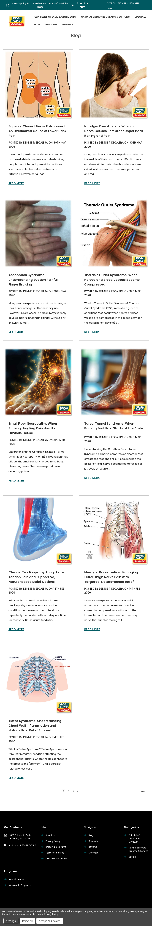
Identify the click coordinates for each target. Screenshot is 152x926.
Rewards (51, 24)
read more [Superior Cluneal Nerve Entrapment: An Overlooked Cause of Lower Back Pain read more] (16, 183)
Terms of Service (55, 852)
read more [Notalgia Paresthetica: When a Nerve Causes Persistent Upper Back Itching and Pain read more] (92, 183)
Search (111, 3)
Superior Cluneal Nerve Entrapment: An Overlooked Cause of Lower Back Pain (37, 131)
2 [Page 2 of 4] (68, 791)
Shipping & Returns (56, 846)
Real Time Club (17, 879)
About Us (50, 835)
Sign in (122, 3)
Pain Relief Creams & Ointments (55, 16)
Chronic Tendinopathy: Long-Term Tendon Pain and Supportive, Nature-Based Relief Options (36, 577)
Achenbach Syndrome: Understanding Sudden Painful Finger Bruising (33, 280)
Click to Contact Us (56, 858)
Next (145, 791)
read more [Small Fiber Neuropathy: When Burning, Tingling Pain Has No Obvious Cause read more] (16, 480)
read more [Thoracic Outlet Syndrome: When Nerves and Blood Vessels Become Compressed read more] (92, 332)
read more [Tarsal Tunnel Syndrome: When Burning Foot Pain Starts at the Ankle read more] (92, 478)
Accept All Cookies (49, 921)
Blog (37, 24)
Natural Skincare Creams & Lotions (105, 16)
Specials (140, 16)
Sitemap (93, 852)
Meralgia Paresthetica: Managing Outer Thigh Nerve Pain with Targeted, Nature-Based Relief (111, 577)
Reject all (27, 921)
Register (135, 3)
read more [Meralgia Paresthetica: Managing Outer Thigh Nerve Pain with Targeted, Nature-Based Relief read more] (92, 629)
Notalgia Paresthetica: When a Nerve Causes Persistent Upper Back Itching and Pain (113, 131)
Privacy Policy (53, 841)
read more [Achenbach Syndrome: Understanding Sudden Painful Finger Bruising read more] (16, 332)
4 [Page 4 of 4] (78, 791)
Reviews (67, 24)
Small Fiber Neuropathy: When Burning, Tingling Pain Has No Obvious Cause (32, 428)
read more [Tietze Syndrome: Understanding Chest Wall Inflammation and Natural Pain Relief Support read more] (16, 778)
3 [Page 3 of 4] (73, 791)
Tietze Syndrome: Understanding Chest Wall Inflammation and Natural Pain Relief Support (34, 726)
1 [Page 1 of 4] (63, 791)
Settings (11, 921)
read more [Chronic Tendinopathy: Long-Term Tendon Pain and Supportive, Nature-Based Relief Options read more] (16, 629)
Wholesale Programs (20, 885)
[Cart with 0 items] (109, 7)
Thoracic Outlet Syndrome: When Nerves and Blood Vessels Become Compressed (112, 280)
